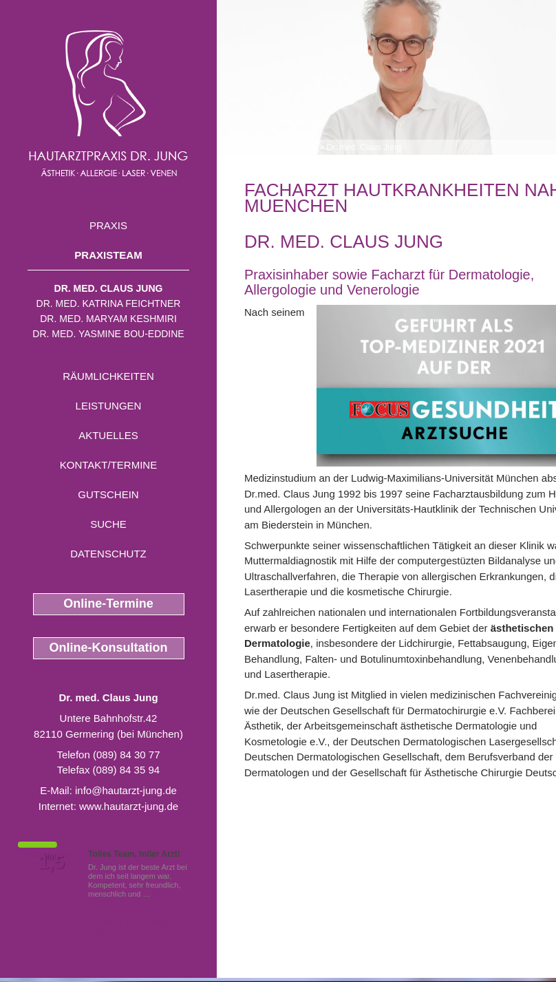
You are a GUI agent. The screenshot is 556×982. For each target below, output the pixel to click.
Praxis (108, 225)
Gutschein (108, 494)
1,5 (52, 862)
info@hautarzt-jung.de (126, 790)
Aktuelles (108, 435)
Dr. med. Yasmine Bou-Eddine (108, 333)
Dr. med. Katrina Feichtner (108, 303)
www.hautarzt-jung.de (128, 806)
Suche (108, 524)
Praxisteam (108, 255)
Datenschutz (108, 553)
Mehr (161, 894)
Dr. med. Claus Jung (108, 288)
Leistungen (109, 406)
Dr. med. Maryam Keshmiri (108, 318)
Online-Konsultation (109, 647)
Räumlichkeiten (108, 376)
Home (255, 147)
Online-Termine (108, 603)
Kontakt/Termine (108, 465)
